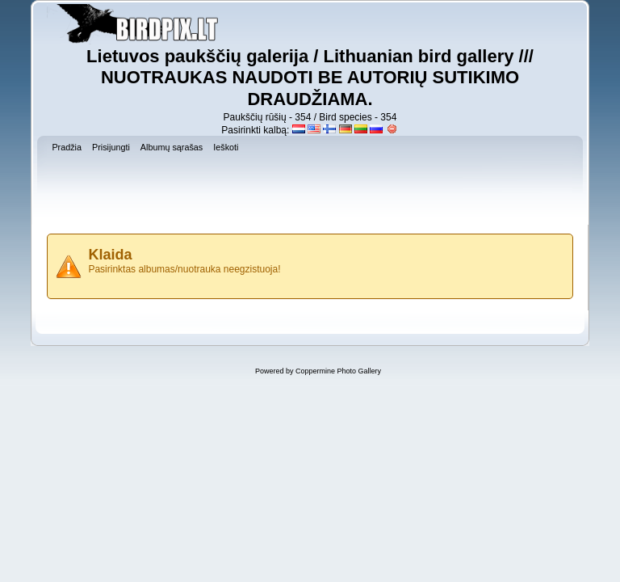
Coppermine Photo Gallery (338, 371)
